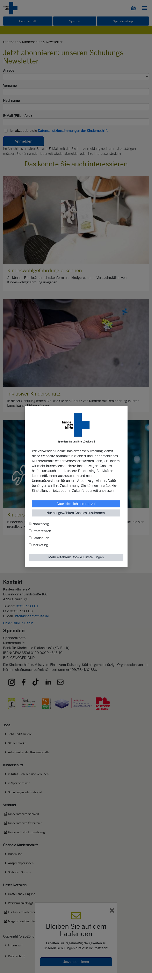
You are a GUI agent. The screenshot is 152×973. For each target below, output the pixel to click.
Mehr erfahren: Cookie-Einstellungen (76, 557)
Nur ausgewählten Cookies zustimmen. (76, 513)
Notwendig (40, 524)
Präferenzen (41, 531)
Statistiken (40, 538)
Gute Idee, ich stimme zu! (76, 504)
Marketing (40, 545)
